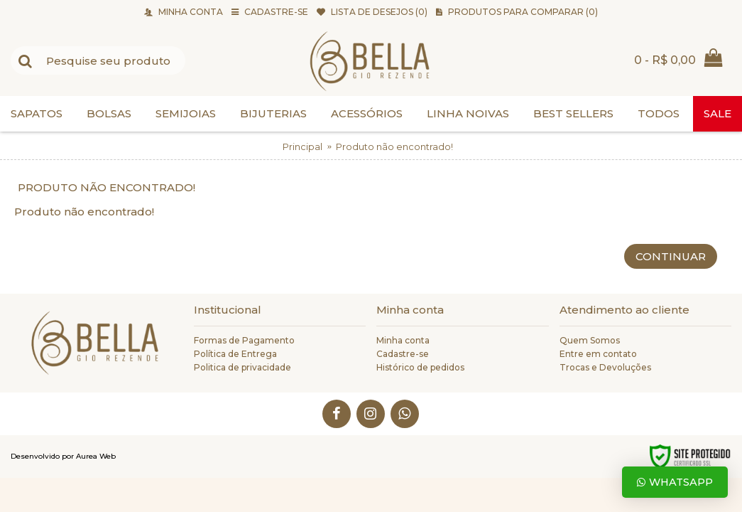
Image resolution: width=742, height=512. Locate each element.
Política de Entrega (235, 353)
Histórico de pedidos (420, 367)
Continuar (670, 256)
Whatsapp (675, 482)
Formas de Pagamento (244, 340)
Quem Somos (590, 340)
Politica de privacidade (242, 367)
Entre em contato (598, 353)
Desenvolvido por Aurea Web (63, 456)
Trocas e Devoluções (605, 367)
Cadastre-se (402, 353)
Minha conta (403, 340)
